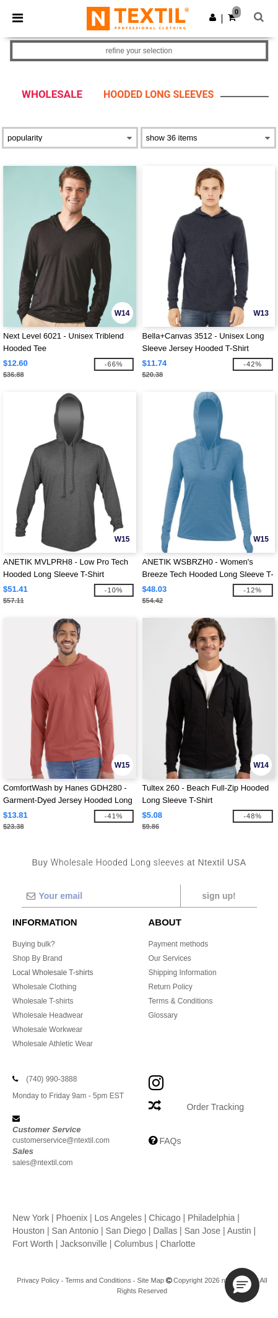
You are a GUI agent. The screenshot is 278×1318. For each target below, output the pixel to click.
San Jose (202, 1231)
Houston (28, 1231)
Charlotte (178, 1244)
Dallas (165, 1231)
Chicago (164, 1218)
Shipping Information (183, 972)
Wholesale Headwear (47, 1015)
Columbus (133, 1244)
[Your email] (101, 896)
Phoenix (72, 1218)
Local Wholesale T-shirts (52, 972)
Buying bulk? (33, 944)
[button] (212, 17)
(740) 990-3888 (51, 1079)
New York (30, 1218)
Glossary (163, 1015)
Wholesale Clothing (44, 986)
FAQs (170, 1141)
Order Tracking (215, 1107)
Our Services (170, 958)
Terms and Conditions (98, 1280)
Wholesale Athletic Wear (52, 1043)
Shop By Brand (37, 958)
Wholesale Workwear (47, 1029)
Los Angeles (118, 1218)
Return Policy (171, 986)
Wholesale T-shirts (42, 1001)
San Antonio (75, 1231)
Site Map (150, 1280)
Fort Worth (32, 1244)
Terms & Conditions (181, 1001)
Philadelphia (211, 1218)
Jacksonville (83, 1244)
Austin (239, 1231)
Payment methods (179, 944)
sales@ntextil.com (42, 1162)
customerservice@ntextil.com (61, 1140)
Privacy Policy (38, 1280)
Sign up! (218, 896)
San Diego (126, 1231)
